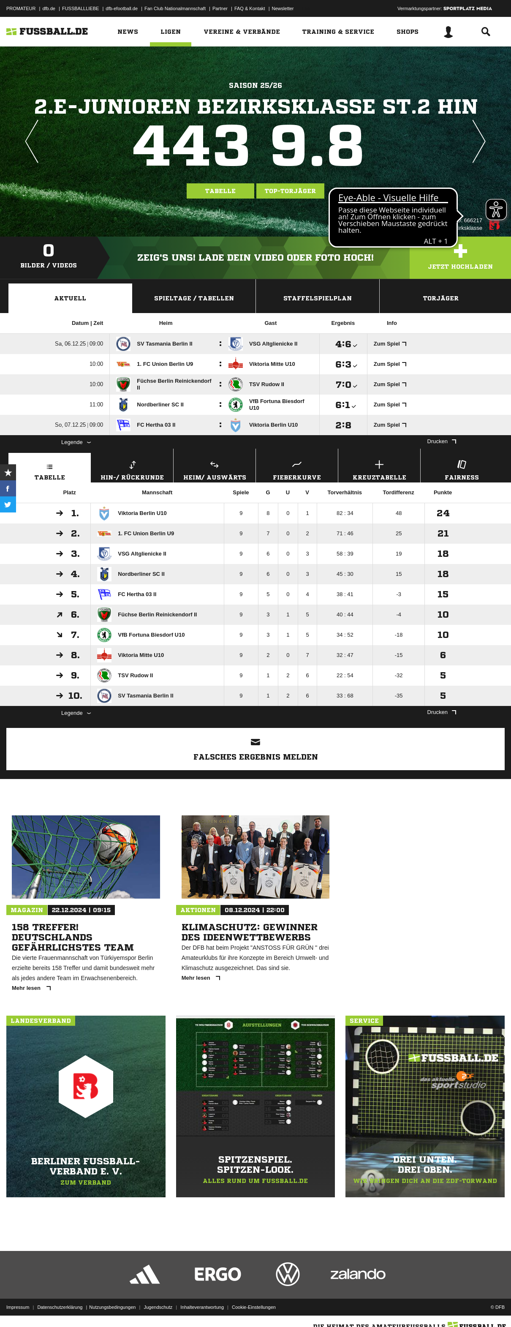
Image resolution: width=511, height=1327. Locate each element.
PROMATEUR (20, 8)
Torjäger (441, 298)
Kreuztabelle (379, 469)
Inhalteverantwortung (202, 1307)
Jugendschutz (158, 1307)
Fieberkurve (297, 469)
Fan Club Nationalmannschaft (175, 8)
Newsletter (283, 8)
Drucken (441, 441)
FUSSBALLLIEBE (80, 8)
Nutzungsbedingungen (112, 1307)
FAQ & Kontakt (249, 8)
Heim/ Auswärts (214, 469)
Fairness (461, 469)
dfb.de (48, 8)
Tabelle (220, 191)
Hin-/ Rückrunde (132, 469)
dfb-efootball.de (122, 8)
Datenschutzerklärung (59, 1307)
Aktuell (70, 298)
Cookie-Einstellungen (254, 1307)
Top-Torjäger (290, 191)
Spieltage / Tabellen (194, 298)
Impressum (17, 1307)
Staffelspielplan (317, 298)
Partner (220, 8)
